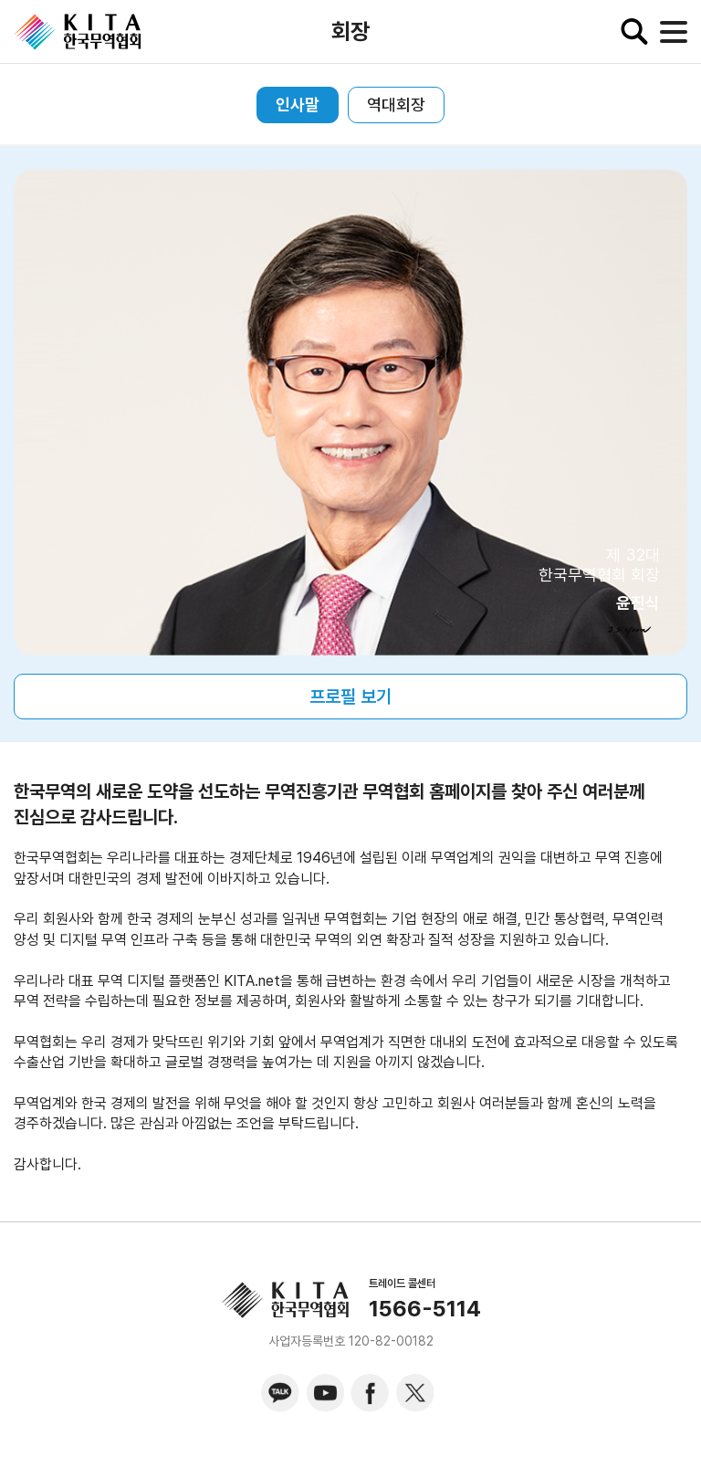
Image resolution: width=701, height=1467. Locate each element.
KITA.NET (77, 32)
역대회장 (396, 104)
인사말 (297, 104)
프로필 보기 (350, 696)
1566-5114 (425, 1309)
